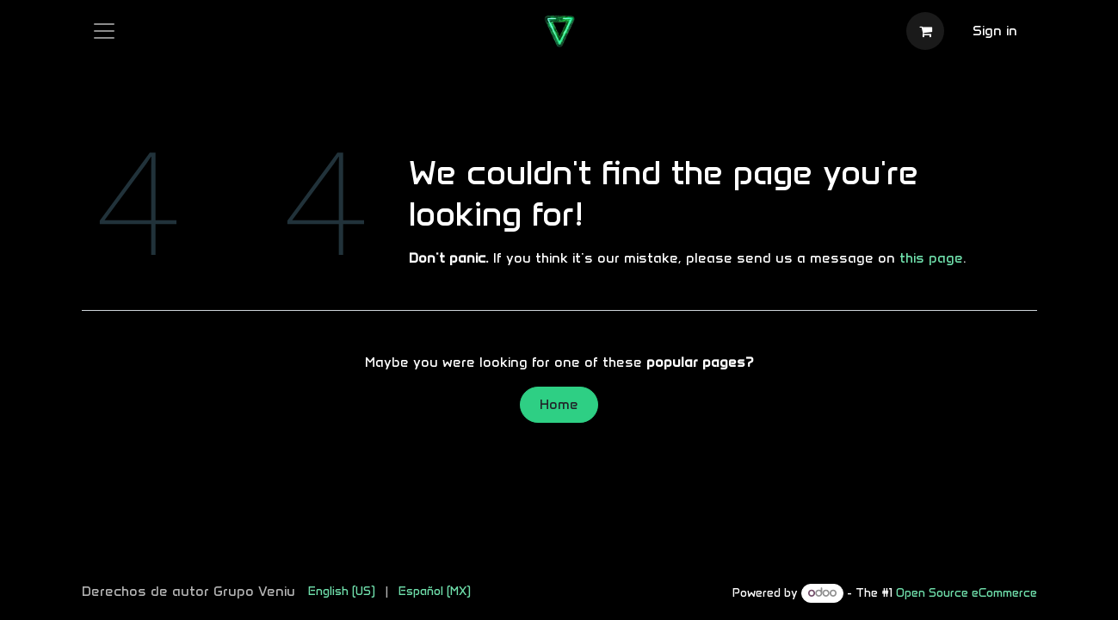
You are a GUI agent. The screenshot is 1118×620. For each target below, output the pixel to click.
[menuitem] (341, 591)
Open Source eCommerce (966, 593)
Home (559, 404)
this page (931, 258)
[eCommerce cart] (925, 31)
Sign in (995, 30)
